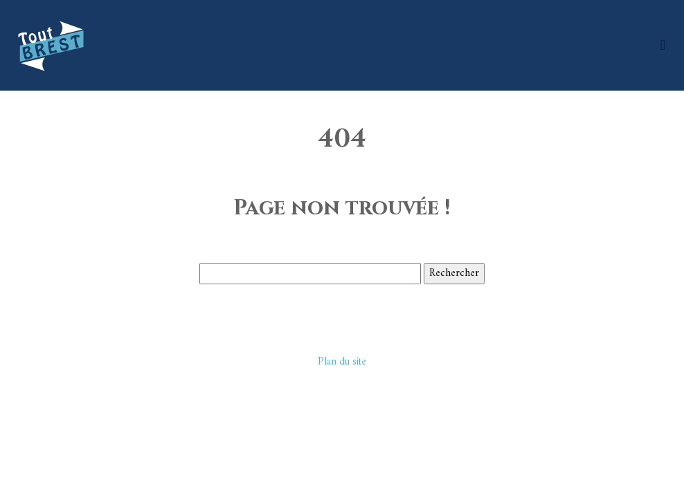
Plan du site (342, 362)
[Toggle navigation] (663, 45)
